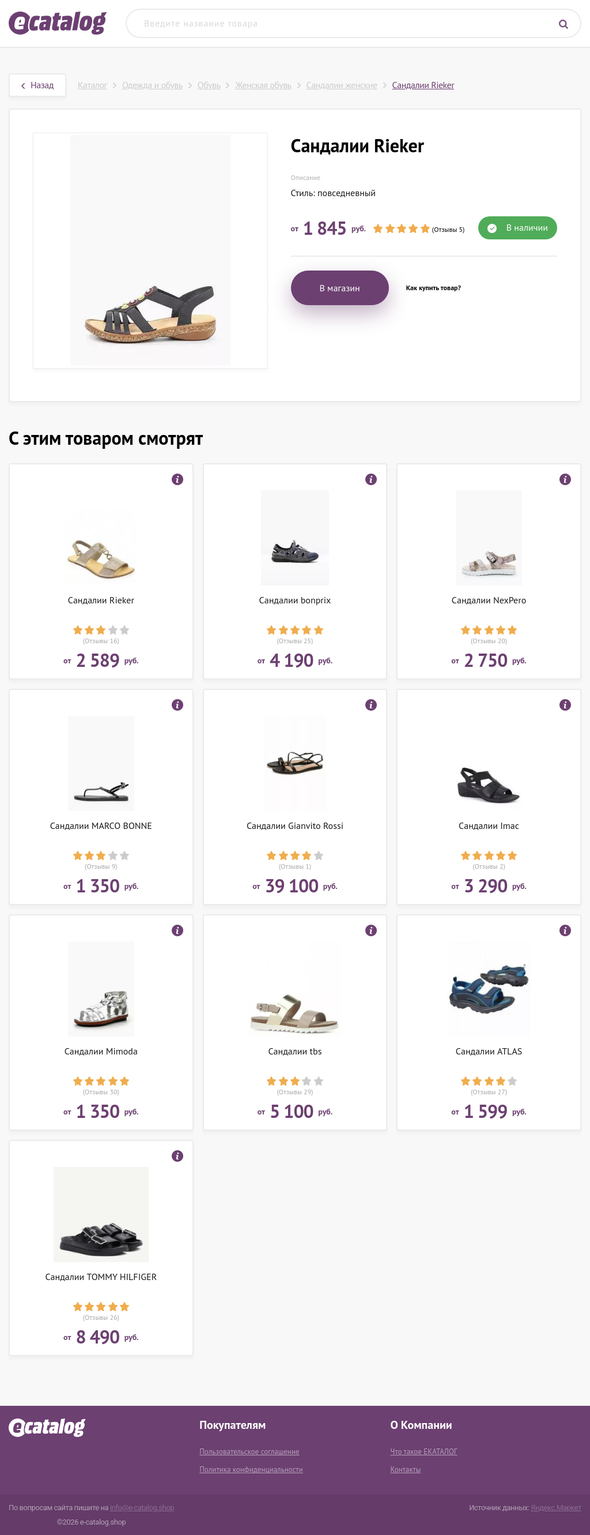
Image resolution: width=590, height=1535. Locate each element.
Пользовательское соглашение (249, 1452)
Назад (37, 85)
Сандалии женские (342, 85)
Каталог (92, 85)
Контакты (406, 1469)
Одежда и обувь (152, 85)
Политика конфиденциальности (250, 1469)
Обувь (209, 85)
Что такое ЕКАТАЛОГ (424, 1452)
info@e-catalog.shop (142, 1507)
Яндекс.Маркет (556, 1507)
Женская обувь (263, 85)
